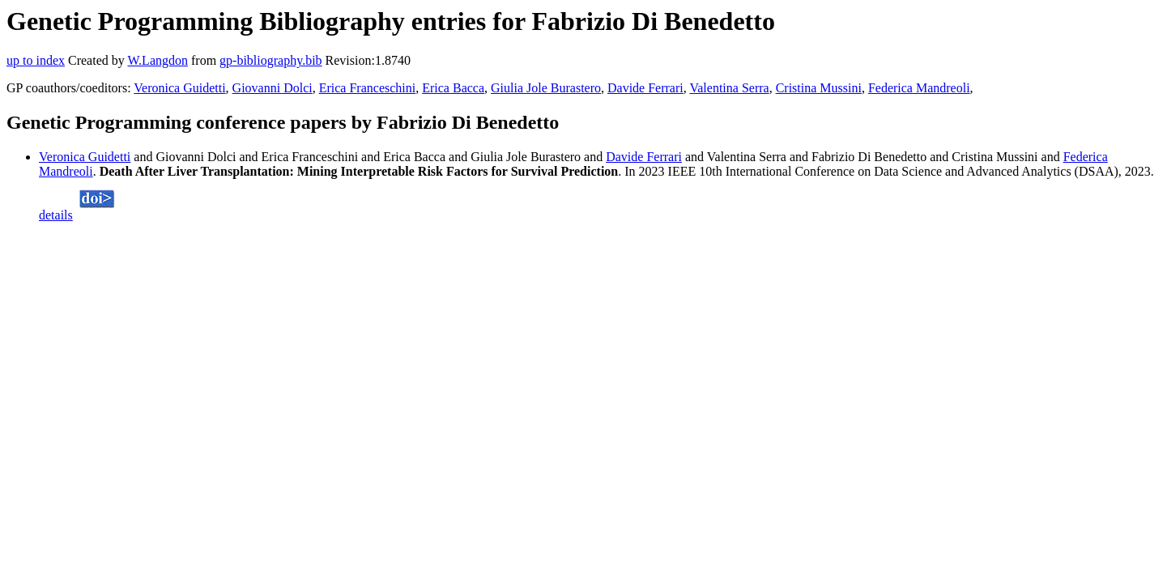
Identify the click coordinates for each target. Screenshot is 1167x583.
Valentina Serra (729, 88)
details (56, 215)
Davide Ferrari (645, 88)
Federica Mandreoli (919, 88)
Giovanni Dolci (272, 88)
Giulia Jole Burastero (546, 88)
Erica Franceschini (367, 88)
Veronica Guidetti (179, 88)
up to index (35, 60)
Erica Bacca (453, 88)
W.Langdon (157, 60)
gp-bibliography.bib (270, 60)
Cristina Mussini (819, 88)
